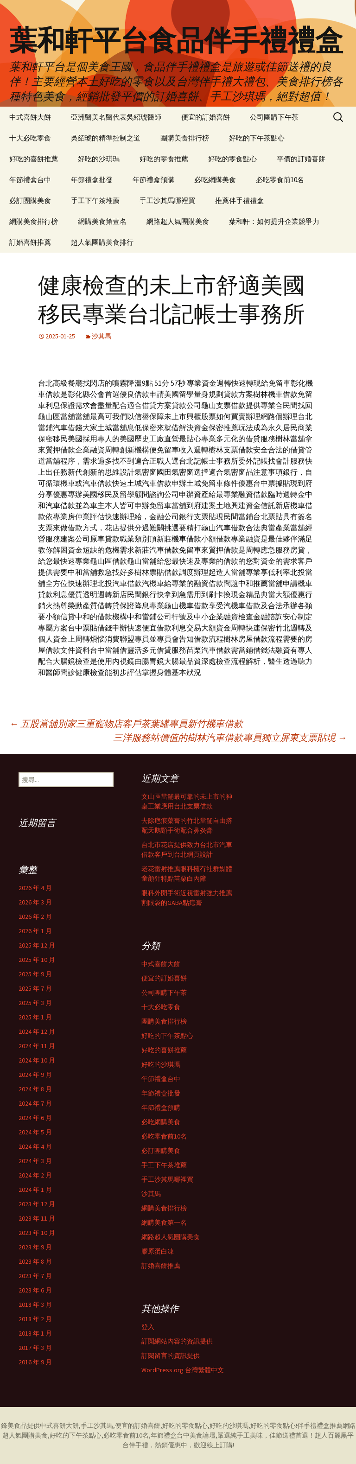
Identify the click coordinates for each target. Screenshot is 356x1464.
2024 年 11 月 (37, 1046)
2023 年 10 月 (37, 1232)
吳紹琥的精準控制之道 (105, 138)
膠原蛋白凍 (157, 1251)
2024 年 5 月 (35, 1132)
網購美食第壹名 (102, 221)
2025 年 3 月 (35, 1003)
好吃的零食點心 (232, 158)
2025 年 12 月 (37, 945)
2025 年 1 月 (35, 1017)
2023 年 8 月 (35, 1261)
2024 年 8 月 (35, 1089)
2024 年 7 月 (35, 1103)
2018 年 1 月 (35, 1333)
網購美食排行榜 (33, 221)
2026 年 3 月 (35, 902)
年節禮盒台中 (30, 179)
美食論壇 (203, 1435)
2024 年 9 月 (35, 1074)
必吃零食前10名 (280, 179)
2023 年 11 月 (37, 1218)
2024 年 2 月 (35, 1175)
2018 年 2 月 (35, 1319)
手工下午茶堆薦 (95, 200)
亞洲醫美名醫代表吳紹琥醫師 (116, 117)
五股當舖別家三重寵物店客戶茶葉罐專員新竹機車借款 (126, 723)
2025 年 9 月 (35, 974)
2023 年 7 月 (35, 1276)
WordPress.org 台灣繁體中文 (182, 1370)
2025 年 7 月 (35, 988)
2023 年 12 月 (37, 1204)
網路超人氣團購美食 (177, 221)
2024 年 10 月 (37, 1060)
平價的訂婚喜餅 (301, 158)
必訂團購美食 (30, 200)
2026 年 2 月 (35, 916)
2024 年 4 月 (35, 1146)
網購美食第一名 (164, 1222)
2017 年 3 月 (35, 1347)
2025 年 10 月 (37, 959)
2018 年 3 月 (35, 1304)
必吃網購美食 (215, 179)
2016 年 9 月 (35, 1362)
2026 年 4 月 (35, 888)
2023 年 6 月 (35, 1290)
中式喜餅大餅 (30, 117)
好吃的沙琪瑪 (99, 158)
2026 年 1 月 (35, 931)
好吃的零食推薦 (164, 158)
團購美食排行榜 (184, 138)
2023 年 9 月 (35, 1247)
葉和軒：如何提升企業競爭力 (274, 221)
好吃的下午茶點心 (257, 138)
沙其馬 (101, 336)
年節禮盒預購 (153, 179)
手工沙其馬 (97, 1425)
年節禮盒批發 (92, 179)
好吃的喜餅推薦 (33, 158)
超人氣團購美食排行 (102, 242)
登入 (147, 1327)
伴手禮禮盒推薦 (320, 1425)
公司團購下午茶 (274, 117)
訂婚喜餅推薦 (30, 242)
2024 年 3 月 (35, 1161)
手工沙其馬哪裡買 (167, 200)
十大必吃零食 (30, 138)
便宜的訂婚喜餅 (205, 117)
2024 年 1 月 (35, 1189)
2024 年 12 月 (37, 1031)
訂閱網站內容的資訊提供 (177, 1341)
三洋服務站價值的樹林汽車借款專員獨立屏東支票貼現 (230, 737)
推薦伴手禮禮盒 (239, 200)
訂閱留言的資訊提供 (170, 1355)
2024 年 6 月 (35, 1118)
